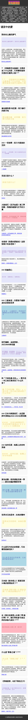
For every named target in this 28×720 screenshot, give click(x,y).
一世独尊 (4, 169)
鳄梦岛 (11, 20)
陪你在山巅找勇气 (6, 61)
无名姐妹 (12, 18)
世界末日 (4, 540)
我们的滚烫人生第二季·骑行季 (9, 645)
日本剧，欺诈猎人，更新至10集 (10, 608)
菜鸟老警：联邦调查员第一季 (9, 508)
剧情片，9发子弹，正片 (8, 711)
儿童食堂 (4, 335)
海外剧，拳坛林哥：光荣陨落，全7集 (12, 10)
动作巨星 (4, 472)
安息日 (3, 198)
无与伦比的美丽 (6, 574)
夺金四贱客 (22, 9)
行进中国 (23, 15)
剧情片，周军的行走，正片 (11, 15)
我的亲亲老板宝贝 (12, 9)
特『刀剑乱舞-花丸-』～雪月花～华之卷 (12, 407)
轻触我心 (4, 16)
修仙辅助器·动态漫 (6, 136)
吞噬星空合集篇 (6, 101)
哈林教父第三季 (19, 7)
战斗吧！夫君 (12, 16)
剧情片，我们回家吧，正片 (13, 21)
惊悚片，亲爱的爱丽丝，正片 (9, 263)
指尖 (23, 21)
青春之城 (4, 674)
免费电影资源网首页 (7, 7)
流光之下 (21, 16)
